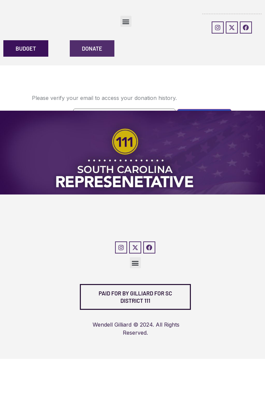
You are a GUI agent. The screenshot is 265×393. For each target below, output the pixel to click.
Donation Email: (51, 118)
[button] (125, 21)
